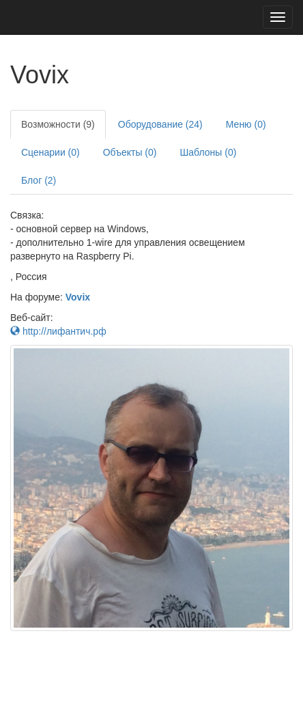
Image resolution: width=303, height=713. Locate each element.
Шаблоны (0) (207, 152)
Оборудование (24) (160, 124)
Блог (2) (38, 180)
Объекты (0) (130, 152)
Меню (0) (246, 124)
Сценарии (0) (50, 152)
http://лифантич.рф (58, 331)
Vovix (78, 297)
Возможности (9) (58, 124)
